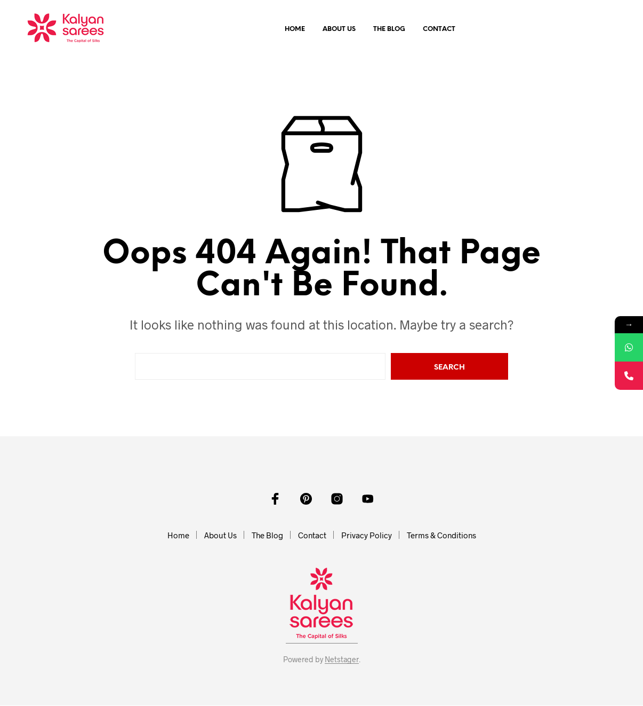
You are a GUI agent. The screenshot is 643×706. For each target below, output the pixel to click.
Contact (439, 29)
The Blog (389, 29)
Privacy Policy (366, 535)
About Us (339, 29)
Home (295, 29)
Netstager (342, 660)
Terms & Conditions (441, 535)
